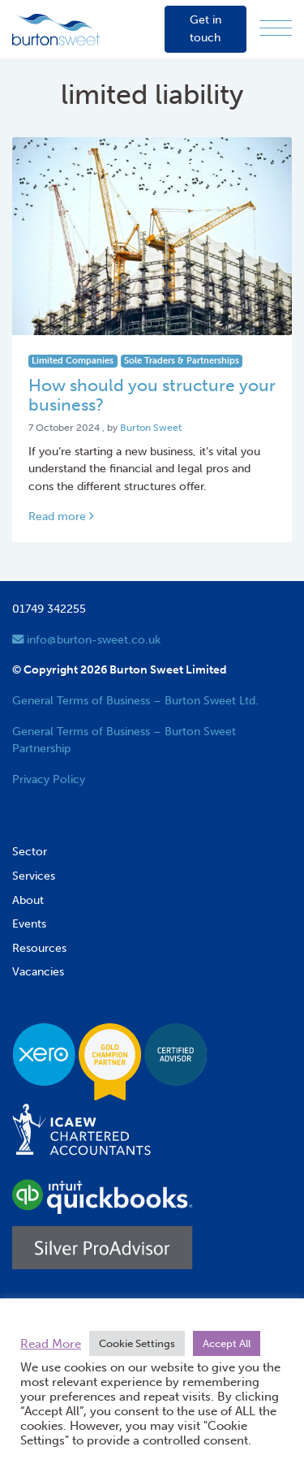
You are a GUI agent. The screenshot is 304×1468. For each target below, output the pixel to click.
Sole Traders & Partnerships (181, 360)
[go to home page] (56, 28)
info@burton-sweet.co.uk (86, 639)
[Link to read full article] (152, 236)
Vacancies (38, 971)
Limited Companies (72, 360)
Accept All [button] (226, 1343)
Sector (29, 851)
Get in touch (205, 28)
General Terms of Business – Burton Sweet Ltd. (135, 700)
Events (29, 923)
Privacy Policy (48, 779)
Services (33, 875)
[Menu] (275, 28)
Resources (39, 948)
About (28, 900)
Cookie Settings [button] (137, 1343)
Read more (60, 516)
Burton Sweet (151, 427)
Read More (50, 1344)
